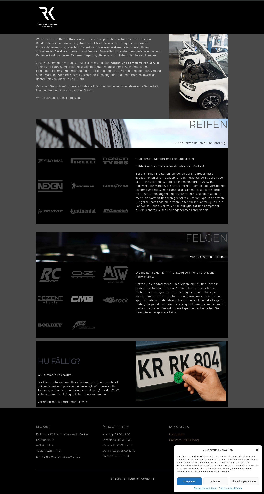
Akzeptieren (189, 481)
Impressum (177, 434)
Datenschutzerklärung (205, 488)
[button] (257, 450)
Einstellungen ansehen (244, 481)
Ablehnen (215, 481)
